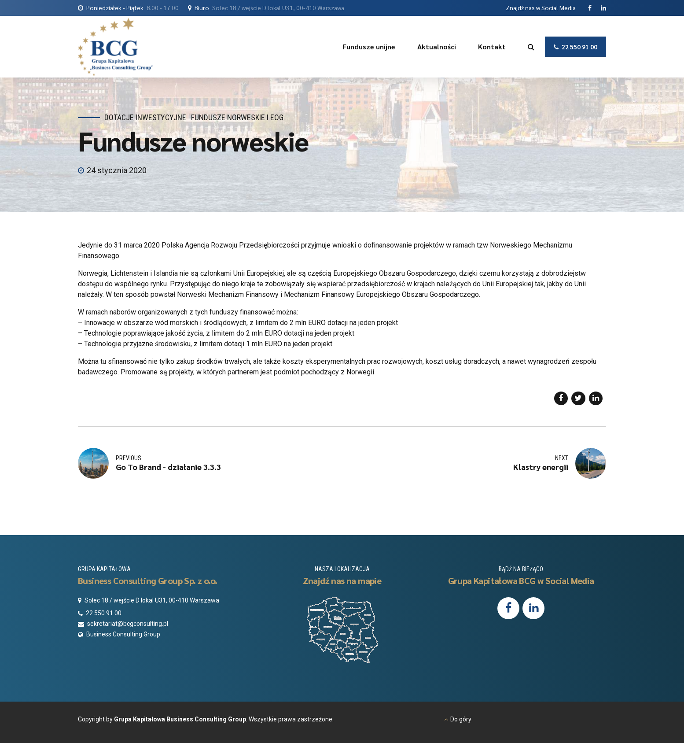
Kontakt (492, 46)
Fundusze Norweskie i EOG (237, 117)
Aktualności (436, 46)
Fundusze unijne (368, 46)
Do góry (460, 719)
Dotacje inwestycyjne (145, 117)
